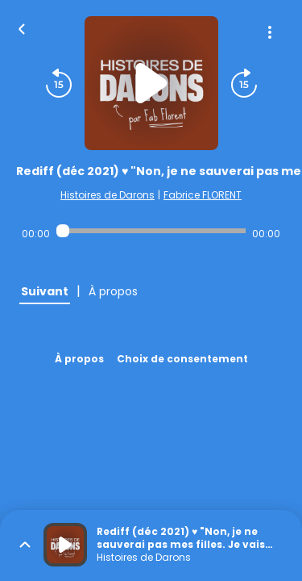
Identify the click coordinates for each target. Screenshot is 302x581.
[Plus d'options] (270, 32)
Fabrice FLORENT (202, 195)
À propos (79, 359)
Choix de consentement (182, 359)
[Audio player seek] (151, 231)
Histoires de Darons (107, 195)
